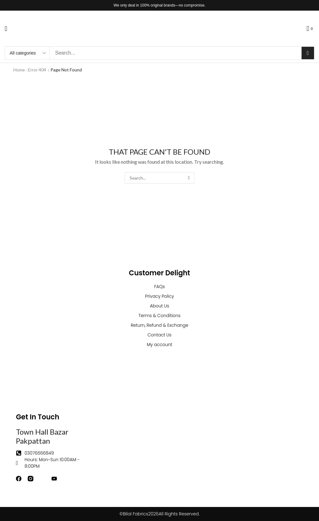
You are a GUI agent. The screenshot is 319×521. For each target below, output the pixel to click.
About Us (159, 306)
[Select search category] (27, 53)
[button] (6, 28)
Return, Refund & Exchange (159, 325)
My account (159, 344)
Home (19, 69)
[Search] (308, 53)
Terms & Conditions (160, 315)
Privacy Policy (159, 296)
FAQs (159, 286)
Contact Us (160, 335)
